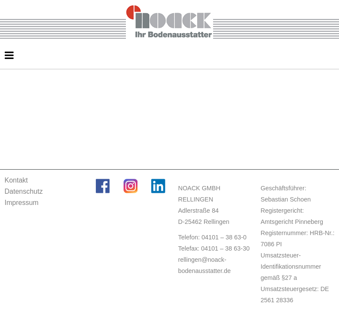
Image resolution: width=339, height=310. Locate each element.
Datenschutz (24, 191)
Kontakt (16, 180)
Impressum (22, 202)
